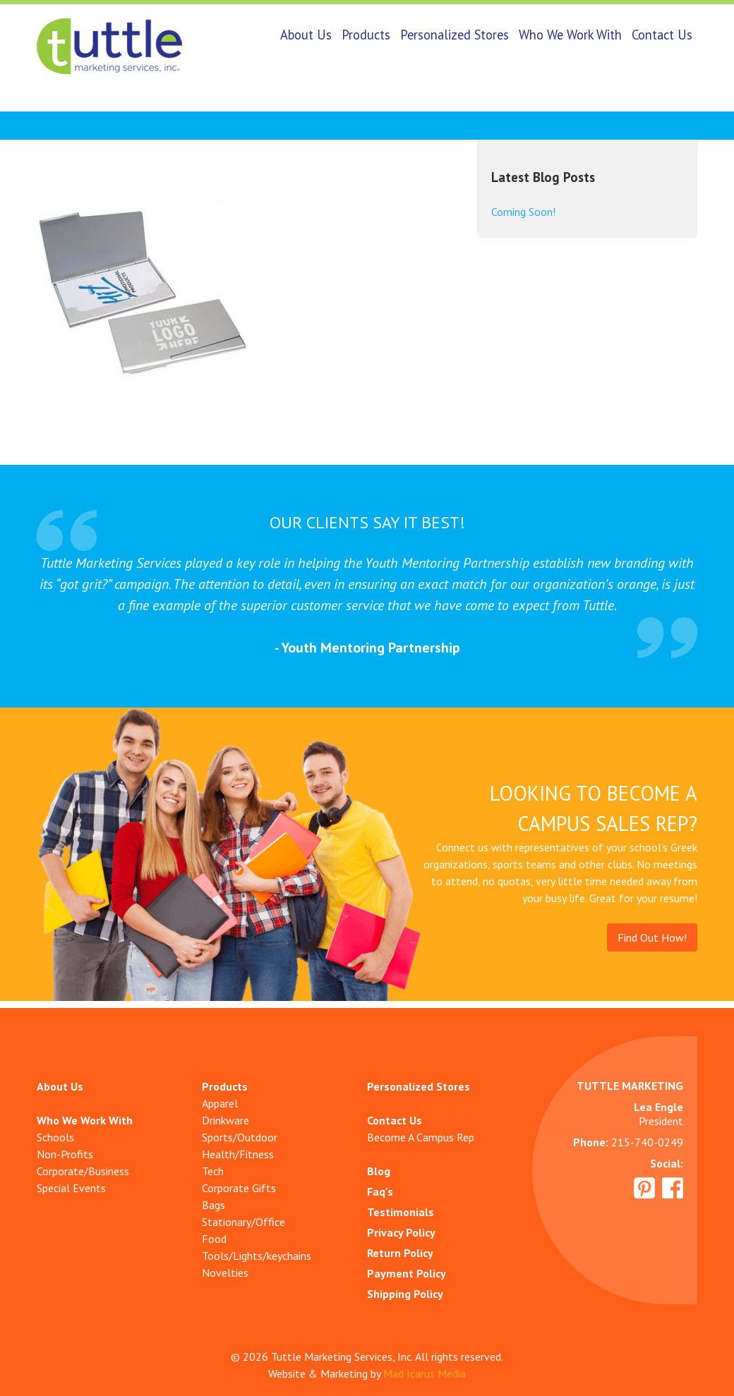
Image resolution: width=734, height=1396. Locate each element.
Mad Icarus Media (424, 1373)
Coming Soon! (523, 212)
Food (214, 1239)
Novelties (225, 1272)
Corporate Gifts (239, 1188)
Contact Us (662, 34)
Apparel (220, 1103)
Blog (378, 1171)
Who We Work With (570, 34)
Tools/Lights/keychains (256, 1256)
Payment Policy (406, 1273)
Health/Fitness (238, 1154)
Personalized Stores (454, 34)
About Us (306, 34)
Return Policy (400, 1253)
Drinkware (225, 1120)
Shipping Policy (405, 1294)
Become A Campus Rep (420, 1137)
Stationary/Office (243, 1222)
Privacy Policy (401, 1232)
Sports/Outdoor (239, 1137)
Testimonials (400, 1212)
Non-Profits (65, 1154)
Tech (213, 1171)
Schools (55, 1137)
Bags (213, 1205)
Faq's (380, 1191)
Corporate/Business (83, 1171)
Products (366, 34)
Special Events (71, 1188)
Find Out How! (652, 937)
